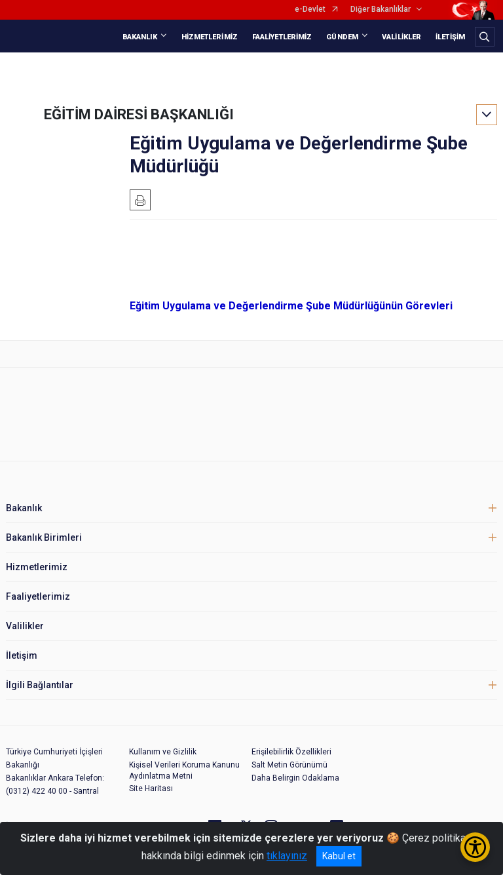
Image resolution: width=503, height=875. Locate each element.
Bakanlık (24, 508)
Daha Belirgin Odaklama (295, 778)
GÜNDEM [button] (342, 37)
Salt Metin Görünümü (289, 764)
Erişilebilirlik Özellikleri (291, 751)
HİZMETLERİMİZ (209, 37)
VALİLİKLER (401, 37)
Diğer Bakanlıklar (380, 9)
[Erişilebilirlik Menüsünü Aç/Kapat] (475, 847)
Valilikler (25, 626)
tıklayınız (287, 855)
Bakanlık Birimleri (44, 537)
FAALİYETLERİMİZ (282, 37)
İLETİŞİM (450, 37)
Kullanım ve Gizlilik (162, 751)
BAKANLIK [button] (140, 37)
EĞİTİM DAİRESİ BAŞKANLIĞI (139, 114)
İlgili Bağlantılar (39, 685)
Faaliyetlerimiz (38, 596)
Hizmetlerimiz (36, 567)
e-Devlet (310, 9)
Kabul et (339, 856)
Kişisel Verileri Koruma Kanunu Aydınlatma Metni (184, 770)
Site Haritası (151, 788)
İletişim (21, 655)
